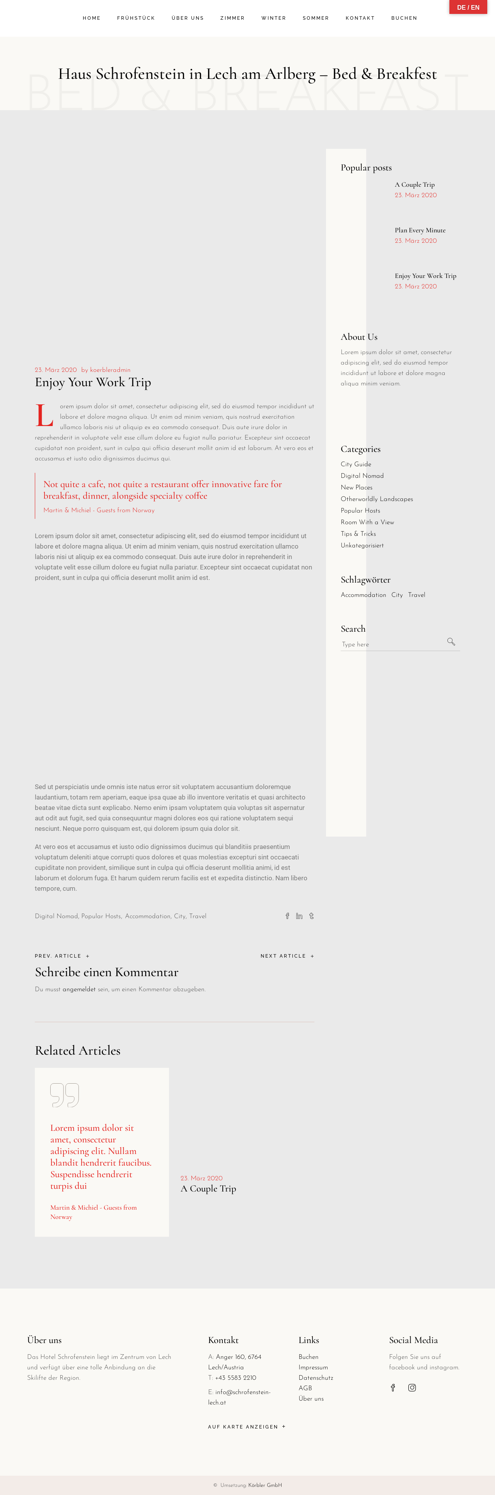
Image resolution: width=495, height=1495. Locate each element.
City (180, 916)
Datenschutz (316, 1378)
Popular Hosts (101, 916)
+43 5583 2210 (235, 1378)
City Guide (356, 464)
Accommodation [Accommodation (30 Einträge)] (363, 595)
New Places (356, 487)
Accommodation (148, 916)
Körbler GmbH (265, 1485)
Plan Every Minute (420, 230)
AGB (305, 1388)
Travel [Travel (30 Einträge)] (416, 595)
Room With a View (367, 522)
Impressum (313, 1367)
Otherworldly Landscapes (377, 499)
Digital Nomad (56, 916)
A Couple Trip (208, 1188)
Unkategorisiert (362, 545)
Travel (198, 916)
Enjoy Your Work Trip (425, 275)
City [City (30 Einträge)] (397, 595)
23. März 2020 (56, 370)
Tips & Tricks (358, 534)
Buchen (309, 1357)
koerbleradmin (110, 370)
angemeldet (79, 989)
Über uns (311, 1399)
